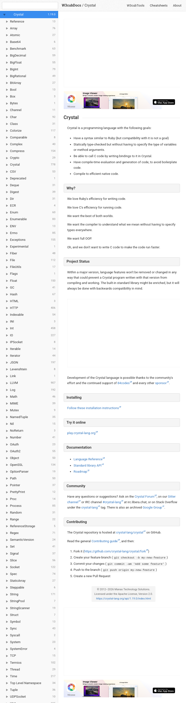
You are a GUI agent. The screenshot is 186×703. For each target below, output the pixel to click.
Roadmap (80, 471)
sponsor (161, 383)
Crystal (90, 5)
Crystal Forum (145, 496)
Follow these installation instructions (93, 408)
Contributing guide (104, 541)
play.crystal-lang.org (81, 433)
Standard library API (87, 465)
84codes (123, 383)
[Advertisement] (122, 53)
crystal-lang (89, 507)
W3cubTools (136, 5)
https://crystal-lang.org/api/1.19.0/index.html (123, 598)
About (177, 5)
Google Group (152, 507)
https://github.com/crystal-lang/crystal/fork (115, 551)
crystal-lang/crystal (129, 532)
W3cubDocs (71, 5)
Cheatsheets (159, 5)
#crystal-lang (112, 502)
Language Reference (88, 459)
